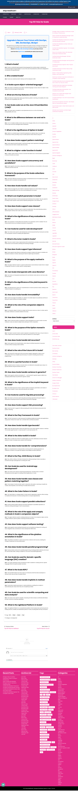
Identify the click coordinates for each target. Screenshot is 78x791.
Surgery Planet (56, 383)
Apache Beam (56, 140)
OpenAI (54, 263)
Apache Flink (55, 142)
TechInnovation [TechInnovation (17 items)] (50, 750)
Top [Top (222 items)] (41, 752)
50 (9, 615)
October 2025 (24, 686)
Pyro (54, 279)
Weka (54, 306)
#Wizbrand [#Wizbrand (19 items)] (52, 692)
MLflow (54, 249)
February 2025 (24, 692)
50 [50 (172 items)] (41, 695)
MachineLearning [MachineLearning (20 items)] (44, 737)
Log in (54, 331)
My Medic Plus (56, 389)
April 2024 (23, 703)
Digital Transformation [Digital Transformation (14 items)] (46, 720)
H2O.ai (54, 209)
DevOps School (56, 348)
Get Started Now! (27, 57)
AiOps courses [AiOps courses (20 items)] (44, 702)
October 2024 (24, 698)
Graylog (54, 207)
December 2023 (24, 707)
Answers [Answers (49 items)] (51, 710)
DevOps (18, 49)
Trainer (11, 17)
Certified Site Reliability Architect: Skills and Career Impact (62, 45)
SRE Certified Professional (31, 2)
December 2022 (24, 721)
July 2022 (23, 727)
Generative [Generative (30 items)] (43, 722)
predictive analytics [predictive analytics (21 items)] (45, 745)
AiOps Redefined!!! (9, 11)
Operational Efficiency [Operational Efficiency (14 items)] (45, 742)
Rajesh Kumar (21, 52)
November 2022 (24, 722)
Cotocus (54, 394)
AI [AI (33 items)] (44, 695)
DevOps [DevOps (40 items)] (49, 715)
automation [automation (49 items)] (47, 712)
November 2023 (24, 709)
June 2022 (23, 728)
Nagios (54, 260)
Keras (54, 220)
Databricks (55, 180)
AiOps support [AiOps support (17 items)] (44, 707)
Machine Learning (57, 239)
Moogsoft (55, 255)
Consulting (43, 14)
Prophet (54, 274)
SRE (21, 49)
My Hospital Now (56, 386)
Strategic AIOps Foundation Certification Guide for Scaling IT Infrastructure (63, 33)
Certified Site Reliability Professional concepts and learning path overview (63, 41)
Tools (19, 14)
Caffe (54, 164)
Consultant (35, 14)
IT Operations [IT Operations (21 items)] (51, 730)
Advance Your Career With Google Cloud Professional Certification (62, 95)
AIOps (54, 362)
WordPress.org (56, 339)
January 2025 (24, 694)
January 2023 (24, 719)
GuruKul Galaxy (56, 364)
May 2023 (23, 716)
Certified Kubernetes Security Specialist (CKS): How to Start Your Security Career (63, 82)
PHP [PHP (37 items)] (53, 742)
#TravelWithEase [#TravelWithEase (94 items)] (44, 692)
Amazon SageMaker (57, 132)
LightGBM (55, 233)
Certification (27, 14)
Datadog (55, 183)
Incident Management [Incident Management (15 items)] (46, 725)
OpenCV (54, 266)
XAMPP (54, 308)
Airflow (54, 124)
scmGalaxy (55, 354)
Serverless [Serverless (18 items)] (43, 750)
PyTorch (54, 282)
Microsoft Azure (56, 244)
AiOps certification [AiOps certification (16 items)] (45, 697)
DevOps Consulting (57, 367)
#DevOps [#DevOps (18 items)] (53, 680)
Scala (18, 615)
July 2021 (23, 734)
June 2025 (23, 689)
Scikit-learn (55, 292)
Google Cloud (56, 201)
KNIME (54, 225)
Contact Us (5, 14)
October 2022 (24, 724)
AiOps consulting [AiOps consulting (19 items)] (44, 700)
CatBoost (55, 166)
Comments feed (56, 337)
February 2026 (24, 680)
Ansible (54, 134)
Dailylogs (13, 14)
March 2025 (24, 691)
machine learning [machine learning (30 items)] (45, 735)
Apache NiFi (55, 150)
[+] (26, 656)
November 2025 (24, 685)
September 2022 (25, 725)
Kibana (54, 223)
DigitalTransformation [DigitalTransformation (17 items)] (45, 717)
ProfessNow (55, 391)
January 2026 (24, 682)
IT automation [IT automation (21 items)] (50, 727)
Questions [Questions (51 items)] (53, 747)
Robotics (54, 290)
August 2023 (24, 713)
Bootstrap (55, 161)
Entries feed (55, 334)
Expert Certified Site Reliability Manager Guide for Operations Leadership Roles (63, 37)
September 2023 (25, 712)
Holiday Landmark (57, 381)
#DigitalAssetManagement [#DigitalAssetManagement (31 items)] (47, 685)
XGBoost (54, 311)
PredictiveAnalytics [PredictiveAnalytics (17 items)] (45, 747)
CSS (53, 174)
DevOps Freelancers (57, 370)
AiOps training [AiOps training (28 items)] (44, 710)
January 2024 (24, 706)
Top (23, 615)
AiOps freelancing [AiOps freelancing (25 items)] (45, 705)
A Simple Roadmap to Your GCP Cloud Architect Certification (63, 99)
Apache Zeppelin (56, 153)
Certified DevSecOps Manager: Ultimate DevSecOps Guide (62, 57)
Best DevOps (55, 351)
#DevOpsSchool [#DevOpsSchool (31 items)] (44, 682)
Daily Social (55, 177)
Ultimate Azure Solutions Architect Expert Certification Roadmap (62, 111)
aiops (54, 121)
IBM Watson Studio (57, 217)
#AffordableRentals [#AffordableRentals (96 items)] (45, 677)
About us (18, 17)
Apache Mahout (56, 145)
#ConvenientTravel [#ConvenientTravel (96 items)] (45, 680)
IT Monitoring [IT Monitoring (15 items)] (43, 730)
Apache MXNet (56, 148)
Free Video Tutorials (57, 346)
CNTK (54, 169)
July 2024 (23, 701)
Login (46, 648)
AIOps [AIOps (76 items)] (48, 695)
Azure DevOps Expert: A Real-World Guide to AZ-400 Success (63, 107)
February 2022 (24, 731)
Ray (53, 287)
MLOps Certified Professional (62, 2)
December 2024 (24, 695)
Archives (55, 319)
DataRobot (55, 188)
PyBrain (54, 276)
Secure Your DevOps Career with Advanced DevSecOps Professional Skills (62, 53)
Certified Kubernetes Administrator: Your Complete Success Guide (62, 90)
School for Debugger (57, 378)
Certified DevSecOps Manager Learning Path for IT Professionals (63, 61)
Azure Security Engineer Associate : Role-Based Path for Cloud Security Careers (63, 103)
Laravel (54, 228)
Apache (54, 137)
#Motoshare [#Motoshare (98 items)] (43, 687)
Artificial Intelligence (57, 356)
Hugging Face (56, 215)
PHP (53, 268)
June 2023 (23, 715)
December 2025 (24, 683)
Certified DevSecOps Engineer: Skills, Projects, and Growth (63, 66)
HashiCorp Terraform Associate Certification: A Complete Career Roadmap (63, 78)
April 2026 (23, 677)
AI (58, 677)
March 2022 (23, 730)
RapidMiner (55, 284)
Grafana (54, 204)
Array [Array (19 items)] (42, 712)
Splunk (54, 295)
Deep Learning (56, 191)
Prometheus (55, 271)
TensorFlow (55, 298)
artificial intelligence (57, 156)
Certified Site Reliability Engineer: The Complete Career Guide (63, 49)
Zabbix (54, 314)
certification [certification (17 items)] (43, 715)
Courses (5, 17)
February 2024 (24, 704)
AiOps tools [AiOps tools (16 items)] (51, 707)
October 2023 (24, 710)
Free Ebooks (55, 375)
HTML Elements (56, 212)
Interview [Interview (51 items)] (43, 727)
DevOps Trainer (56, 373)
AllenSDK (54, 129)
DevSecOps (26, 49)
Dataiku (54, 185)
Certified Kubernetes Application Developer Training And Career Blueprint (62, 86)
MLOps (31, 49)
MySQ (54, 257)
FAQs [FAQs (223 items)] (54, 720)
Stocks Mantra (56, 397)
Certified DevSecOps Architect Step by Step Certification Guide (62, 70)
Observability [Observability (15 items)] (43, 740)
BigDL (54, 158)
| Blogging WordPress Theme (40, 789)
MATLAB (54, 241)
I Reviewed (55, 399)
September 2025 (25, 688)
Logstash (55, 236)
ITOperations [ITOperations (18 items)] (43, 732)
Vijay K (8, 33)
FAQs (14, 615)
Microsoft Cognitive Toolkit (59, 247)
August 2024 (24, 700)
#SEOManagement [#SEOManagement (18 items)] (45, 690)
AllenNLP (54, 126)
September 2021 (24, 733)
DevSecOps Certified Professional (46, 2)
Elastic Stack (55, 199)
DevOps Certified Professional (17, 2)
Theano (54, 303)
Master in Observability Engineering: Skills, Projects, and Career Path (62, 74)
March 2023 (24, 718)
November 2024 (24, 697)
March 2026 (24, 679)
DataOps (55, 359)
